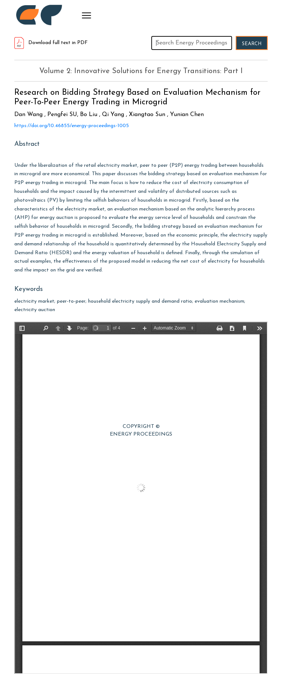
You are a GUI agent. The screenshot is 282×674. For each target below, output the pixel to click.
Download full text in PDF (51, 43)
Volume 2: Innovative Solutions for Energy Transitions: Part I (141, 71)
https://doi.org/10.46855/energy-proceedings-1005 (71, 126)
